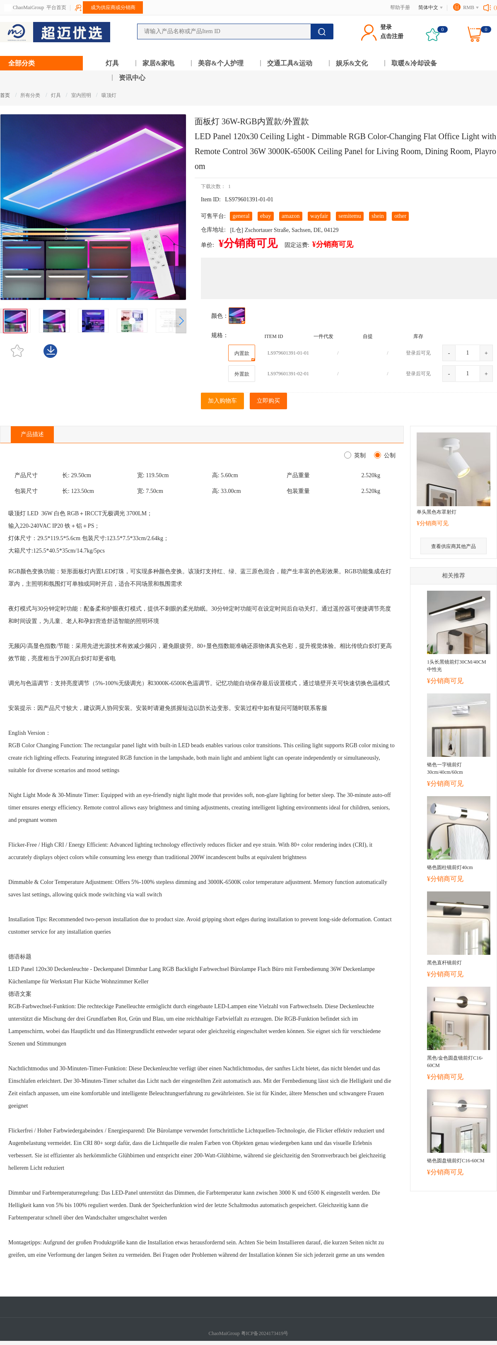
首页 (5, 95)
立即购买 (268, 401)
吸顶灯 (108, 95)
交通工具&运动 (289, 63)
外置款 (241, 374)
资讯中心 (132, 77)
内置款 (244, 355)
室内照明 (81, 95)
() (495, 7)
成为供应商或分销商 (113, 7)
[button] (181, 321)
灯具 (112, 63)
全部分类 (21, 63)
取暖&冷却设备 (414, 63)
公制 (388, 455)
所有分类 (30, 95)
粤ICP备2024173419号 (265, 1333)
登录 (386, 27)
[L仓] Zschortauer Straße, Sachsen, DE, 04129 (284, 230)
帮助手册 (400, 7)
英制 (358, 455)
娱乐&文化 (352, 63)
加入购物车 (222, 401)
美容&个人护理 (220, 63)
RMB (468, 7)
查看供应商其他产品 (453, 546)
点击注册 (391, 36)
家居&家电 (158, 63)
